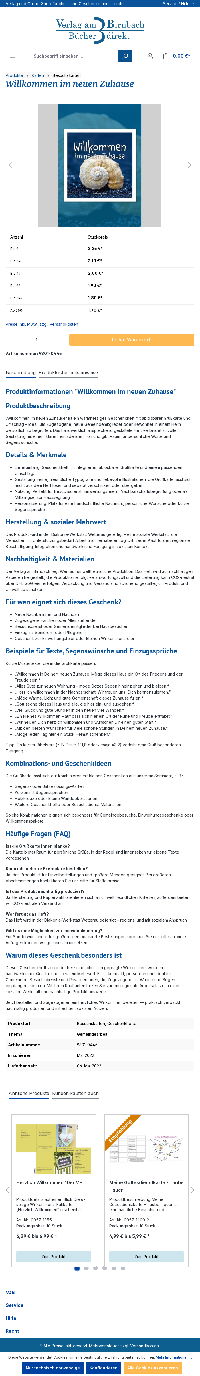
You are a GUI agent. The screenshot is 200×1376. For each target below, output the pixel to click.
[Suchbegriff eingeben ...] (75, 56)
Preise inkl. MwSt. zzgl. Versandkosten (42, 324)
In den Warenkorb (132, 340)
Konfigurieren (104, 1367)
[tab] (21, 373)
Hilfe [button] (100, 1319)
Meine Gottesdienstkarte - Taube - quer (146, 1186)
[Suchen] (125, 56)
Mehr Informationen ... (174, 1357)
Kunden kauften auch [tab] (75, 1093)
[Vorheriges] (10, 165)
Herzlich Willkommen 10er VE (49, 1182)
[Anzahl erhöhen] (61, 340)
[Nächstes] (189, 165)
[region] (100, 165)
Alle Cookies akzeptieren (152, 1367)
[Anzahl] (36, 340)
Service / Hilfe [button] (177, 3)
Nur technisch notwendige (53, 1367)
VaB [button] (100, 1293)
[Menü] (12, 56)
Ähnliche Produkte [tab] (29, 1093)
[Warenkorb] (176, 56)
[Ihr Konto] (150, 56)
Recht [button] (100, 1332)
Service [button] (100, 1306)
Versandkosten (144, 1345)
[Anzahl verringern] (12, 340)
